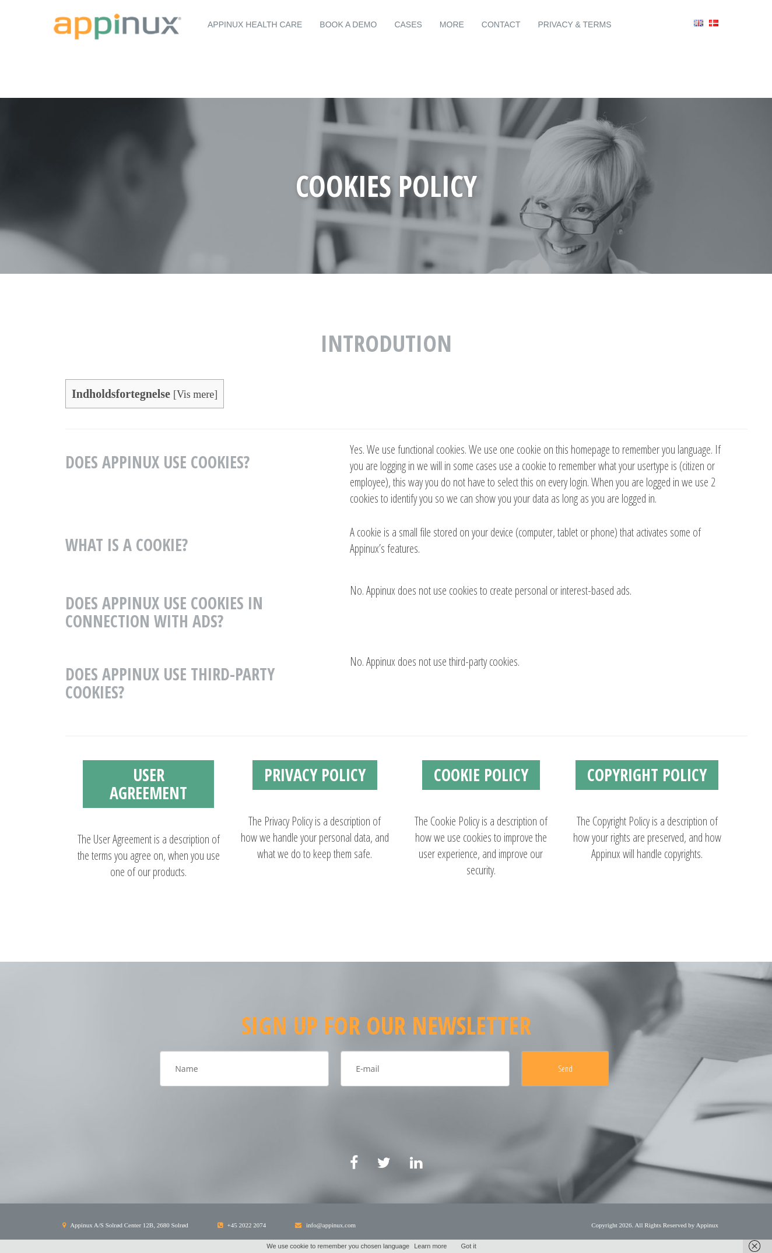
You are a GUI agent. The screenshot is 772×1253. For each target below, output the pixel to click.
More (452, 24)
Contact (501, 24)
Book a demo (348, 24)
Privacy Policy (315, 775)
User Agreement (148, 784)
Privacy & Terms (574, 24)
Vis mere (195, 394)
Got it (468, 1246)
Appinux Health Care (255, 24)
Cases (408, 24)
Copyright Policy (647, 775)
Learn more (430, 1246)
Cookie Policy (481, 775)
